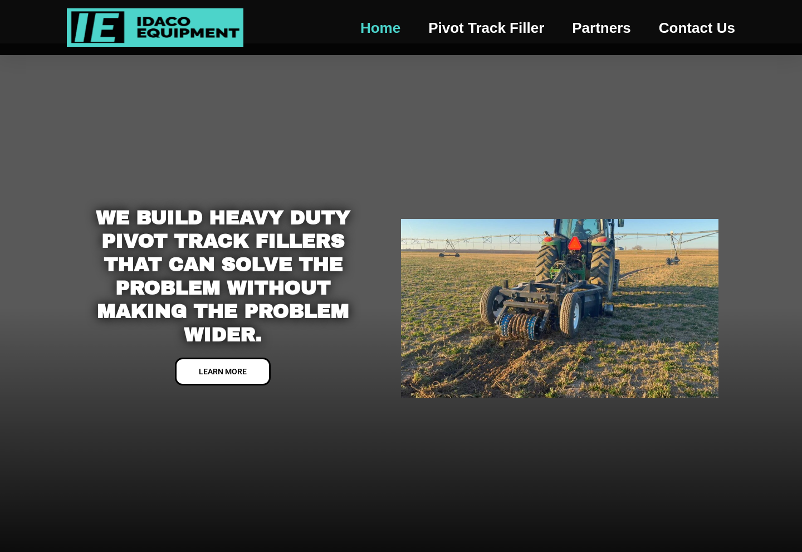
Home (380, 27)
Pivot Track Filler (486, 27)
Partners (601, 27)
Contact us (697, 27)
